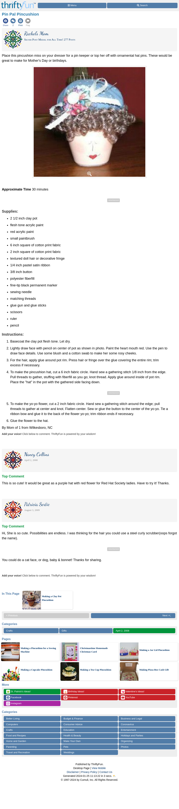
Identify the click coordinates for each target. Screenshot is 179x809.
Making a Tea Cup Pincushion (95, 669)
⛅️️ (114, 775)
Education (68, 730)
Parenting (11, 746)
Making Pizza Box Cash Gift (154, 669)
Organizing (127, 741)
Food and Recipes (16, 735)
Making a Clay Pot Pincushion (51, 598)
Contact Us (105, 772)
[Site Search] (142, 5)
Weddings (68, 752)
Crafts (9, 630)
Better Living (13, 718)
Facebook (13, 698)
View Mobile (99, 768)
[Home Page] (18, 2)
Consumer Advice (72, 724)
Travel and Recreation (18, 752)
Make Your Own (72, 741)
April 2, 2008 (122, 630)
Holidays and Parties (132, 735)
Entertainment (128, 730)
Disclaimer (73, 772)
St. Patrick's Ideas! (18, 692)
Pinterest (70, 698)
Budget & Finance (73, 718)
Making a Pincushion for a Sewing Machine (38, 650)
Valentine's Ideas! (132, 692)
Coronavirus (127, 724)
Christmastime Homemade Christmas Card (94, 650)
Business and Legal (131, 718)
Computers (12, 724)
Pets (65, 746)
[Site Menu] (72, 5)
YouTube (128, 698)
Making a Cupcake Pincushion (36, 669)
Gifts (64, 630)
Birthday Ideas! (73, 692)
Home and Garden (16, 741)
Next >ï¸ (167, 615)
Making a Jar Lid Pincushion (154, 650)
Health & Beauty (72, 735)
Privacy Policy (89, 772)
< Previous (12, 615)
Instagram (13, 703)
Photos (124, 746)
